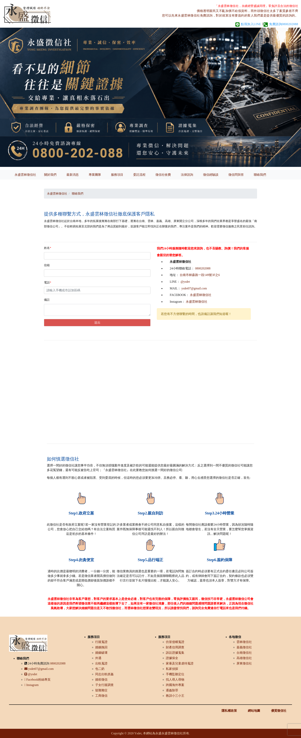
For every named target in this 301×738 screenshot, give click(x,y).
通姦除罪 (172, 690)
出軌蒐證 (101, 663)
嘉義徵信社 (244, 647)
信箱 (47, 265)
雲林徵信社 (244, 642)
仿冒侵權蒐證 (175, 642)
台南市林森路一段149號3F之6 (200, 275)
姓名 (47, 247)
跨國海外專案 (175, 685)
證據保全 (172, 658)
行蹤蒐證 (101, 642)
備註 (47, 299)
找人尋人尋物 (175, 679)
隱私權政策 (229, 710)
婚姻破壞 (101, 652)
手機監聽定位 (175, 674)
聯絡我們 (260, 174)
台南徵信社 (244, 652)
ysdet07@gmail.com (194, 288)
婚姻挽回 (101, 647)
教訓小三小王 (175, 695)
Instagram (31, 685)
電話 (47, 282)
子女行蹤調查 (104, 685)
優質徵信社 (278, 710)
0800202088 (202, 268)
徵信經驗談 (210, 174)
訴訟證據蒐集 (175, 652)
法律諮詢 (187, 174)
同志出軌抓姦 (104, 674)
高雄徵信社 (244, 658)
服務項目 (117, 174)
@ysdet (185, 281)
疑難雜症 (101, 690)
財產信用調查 (175, 647)
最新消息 (72, 174)
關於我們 (50, 174)
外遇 (98, 658)
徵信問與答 (236, 174)
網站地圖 (254, 710)
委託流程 (139, 174)
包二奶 (99, 668)
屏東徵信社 (244, 663)
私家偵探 (172, 668)
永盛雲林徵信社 (25, 174)
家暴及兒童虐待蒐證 (180, 663)
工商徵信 (101, 695)
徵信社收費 (163, 174)
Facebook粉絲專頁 (37, 679)
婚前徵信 (101, 679)
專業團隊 (95, 174)
